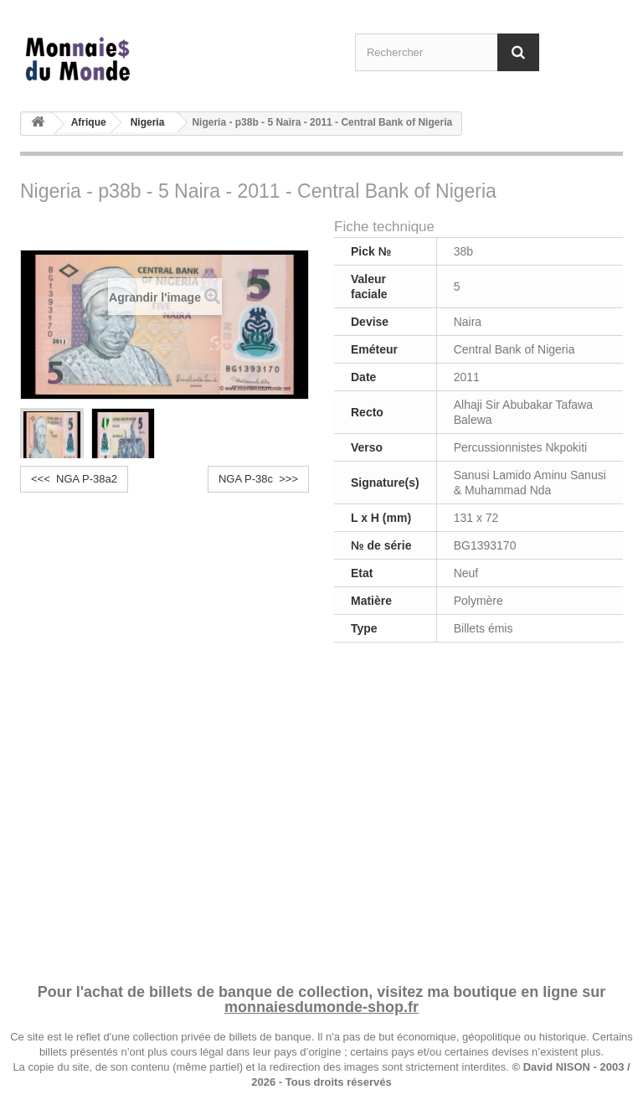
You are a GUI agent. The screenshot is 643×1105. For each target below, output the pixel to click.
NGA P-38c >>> (258, 478)
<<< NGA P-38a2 (74, 478)
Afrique (88, 122)
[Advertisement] (321, 810)
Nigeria (148, 122)
